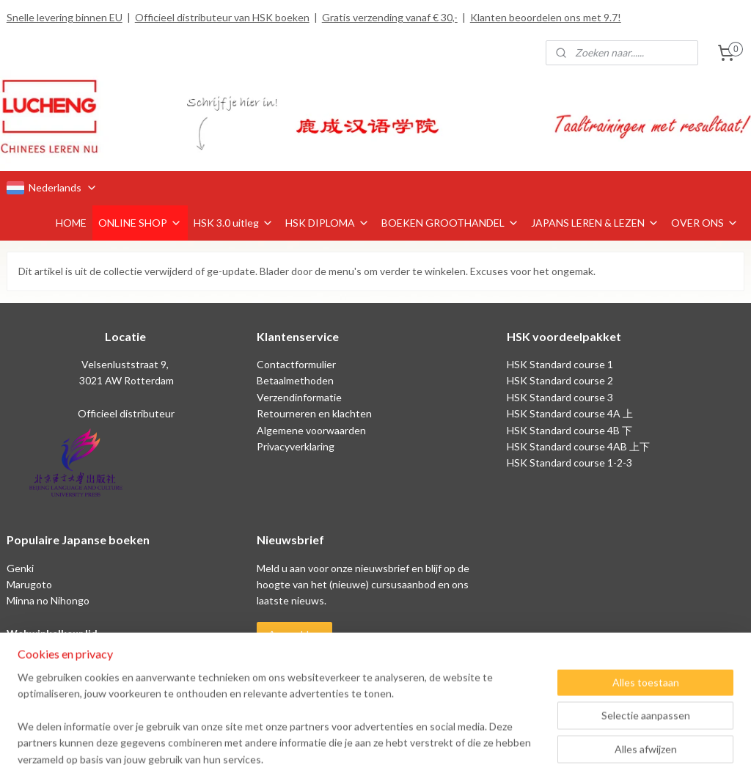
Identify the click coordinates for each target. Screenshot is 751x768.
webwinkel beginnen (407, 741)
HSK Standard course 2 (561, 380)
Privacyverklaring (295, 446)
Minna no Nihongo (48, 600)
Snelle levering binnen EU (64, 17)
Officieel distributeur (125, 413)
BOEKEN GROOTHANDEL (450, 222)
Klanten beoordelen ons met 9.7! (545, 17)
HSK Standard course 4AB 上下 (578, 446)
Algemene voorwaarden (311, 430)
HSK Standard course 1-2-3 (569, 462)
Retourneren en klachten (314, 413)
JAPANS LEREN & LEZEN (595, 222)
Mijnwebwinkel (526, 741)
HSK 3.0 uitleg (234, 222)
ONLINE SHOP (140, 222)
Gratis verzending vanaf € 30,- (390, 17)
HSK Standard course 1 (561, 364)
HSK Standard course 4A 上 (570, 413)
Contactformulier (296, 364)
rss (357, 741)
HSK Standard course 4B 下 (569, 430)
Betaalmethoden (295, 380)
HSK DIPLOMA (327, 222)
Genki (20, 568)
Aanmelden (294, 634)
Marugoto (29, 584)
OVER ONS (705, 222)
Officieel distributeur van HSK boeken (222, 17)
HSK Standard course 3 (560, 397)
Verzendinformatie (299, 397)
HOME (71, 222)
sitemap (330, 741)
